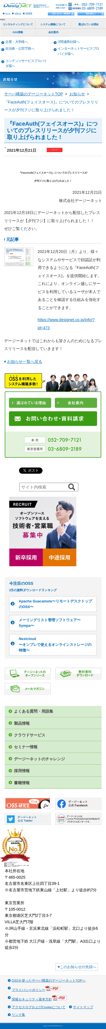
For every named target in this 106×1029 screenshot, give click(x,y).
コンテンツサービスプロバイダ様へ (26, 63)
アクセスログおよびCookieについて (38, 1007)
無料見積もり (91, 14)
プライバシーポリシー (36, 989)
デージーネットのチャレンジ (39, 759)
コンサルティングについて (18, 24)
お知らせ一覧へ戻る (24, 361)
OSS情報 (18, 32)
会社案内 (53, 32)
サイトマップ (83, 1007)
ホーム (7, 13)
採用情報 (28, 13)
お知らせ (18, 13)
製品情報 (22, 723)
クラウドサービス (29, 735)
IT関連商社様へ (68, 41)
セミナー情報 (25, 747)
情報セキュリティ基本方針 (39, 998)
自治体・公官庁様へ (19, 48)
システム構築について (52, 24)
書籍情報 (22, 783)
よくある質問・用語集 (33, 711)
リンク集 (18, 1014)
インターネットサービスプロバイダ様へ (78, 51)
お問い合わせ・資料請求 (61, 14)
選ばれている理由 (88, 24)
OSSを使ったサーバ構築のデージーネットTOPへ (49, 980)
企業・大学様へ (16, 41)
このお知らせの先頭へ (78, 967)
